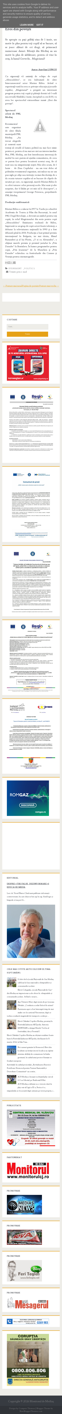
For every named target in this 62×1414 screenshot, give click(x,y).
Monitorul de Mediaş (42, 1401)
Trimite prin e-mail (16, 271)
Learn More (27, 25)
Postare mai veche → (49, 285)
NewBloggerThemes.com (31, 1411)
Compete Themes (27, 1408)
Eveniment (15, 268)
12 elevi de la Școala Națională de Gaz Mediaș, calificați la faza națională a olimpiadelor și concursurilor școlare (36, 982)
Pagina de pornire (30, 285)
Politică (29, 268)
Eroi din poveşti (18, 29)
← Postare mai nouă (12, 285)
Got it (39, 25)
